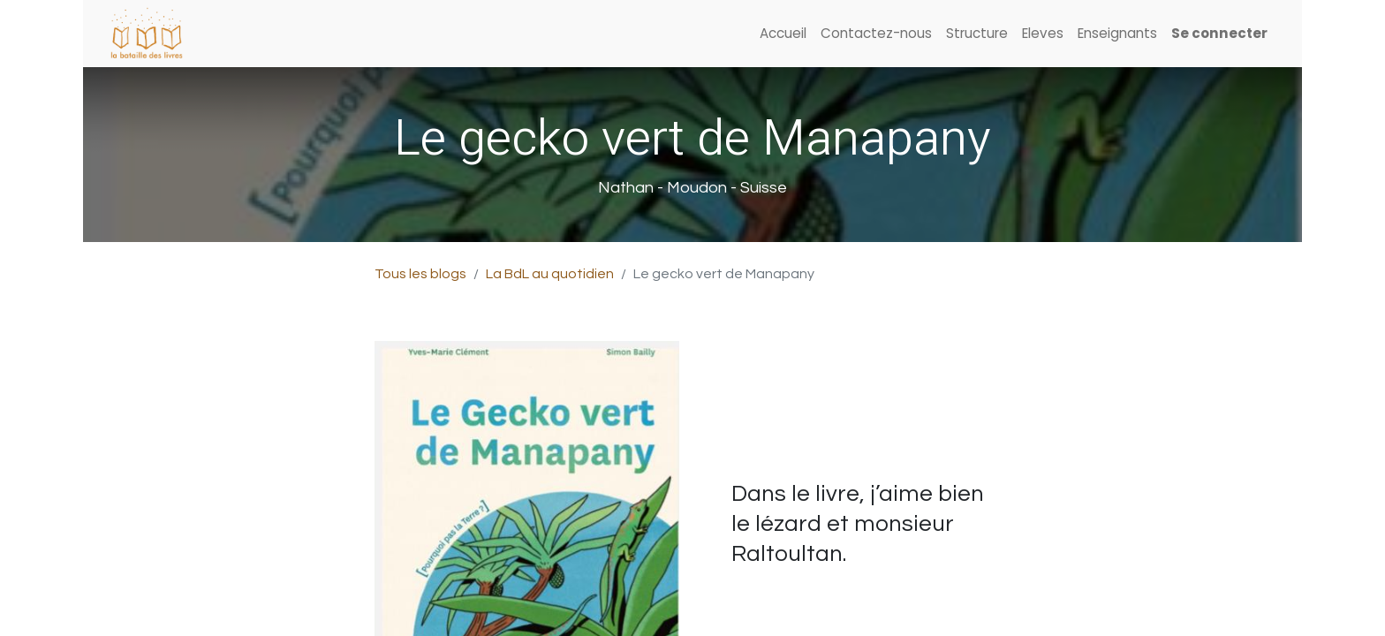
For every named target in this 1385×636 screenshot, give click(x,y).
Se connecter (1219, 33)
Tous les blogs (420, 274)
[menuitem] (783, 34)
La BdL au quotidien (550, 274)
